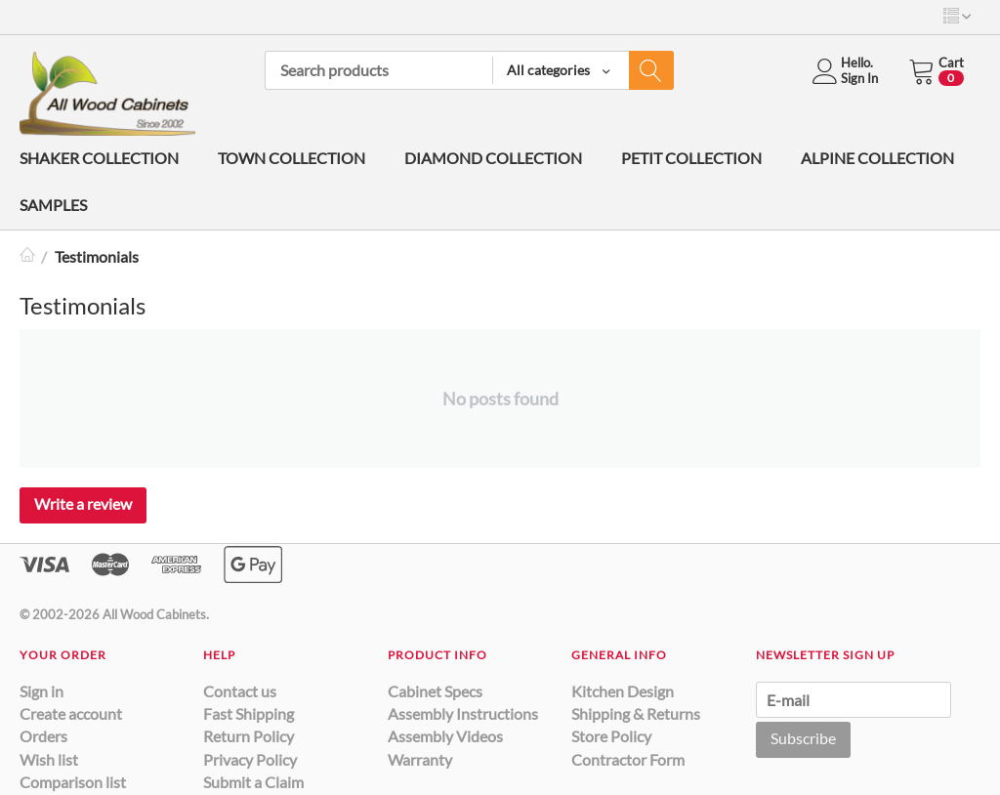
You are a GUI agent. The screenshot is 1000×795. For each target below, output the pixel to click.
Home (27, 256)
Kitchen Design (622, 691)
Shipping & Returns (635, 713)
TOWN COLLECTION (291, 157)
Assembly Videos (445, 736)
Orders (43, 736)
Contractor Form (628, 759)
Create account (71, 713)
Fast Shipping (248, 713)
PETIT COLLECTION (691, 157)
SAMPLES (53, 204)
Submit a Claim (253, 782)
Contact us (239, 691)
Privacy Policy (250, 759)
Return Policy (248, 736)
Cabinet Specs (435, 691)
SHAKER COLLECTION (99, 157)
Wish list (49, 759)
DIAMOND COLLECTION (493, 157)
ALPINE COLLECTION (877, 157)
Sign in (41, 691)
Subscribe (803, 738)
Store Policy (611, 736)
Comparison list (73, 782)
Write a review (83, 503)
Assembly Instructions (463, 713)
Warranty (420, 759)
